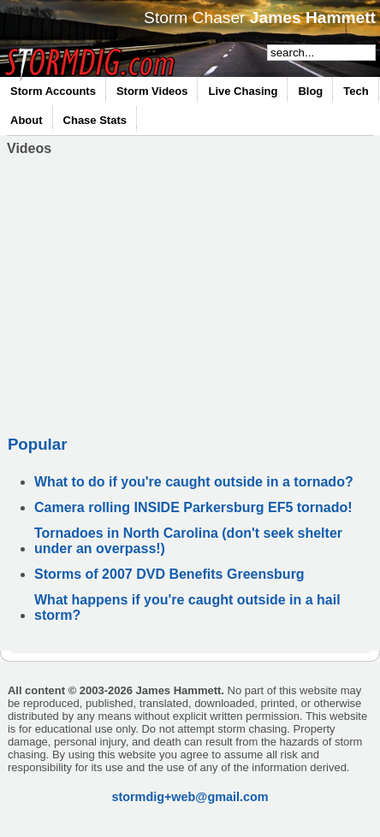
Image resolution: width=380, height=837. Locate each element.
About (26, 120)
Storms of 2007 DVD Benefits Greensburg (169, 574)
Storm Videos (152, 91)
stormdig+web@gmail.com (189, 797)
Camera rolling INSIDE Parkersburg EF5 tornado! (193, 507)
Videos (29, 148)
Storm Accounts (53, 91)
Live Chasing (242, 91)
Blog (310, 91)
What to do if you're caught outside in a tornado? (193, 481)
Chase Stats (95, 120)
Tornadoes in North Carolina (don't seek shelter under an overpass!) (188, 541)
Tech (355, 91)
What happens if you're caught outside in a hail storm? (187, 607)
